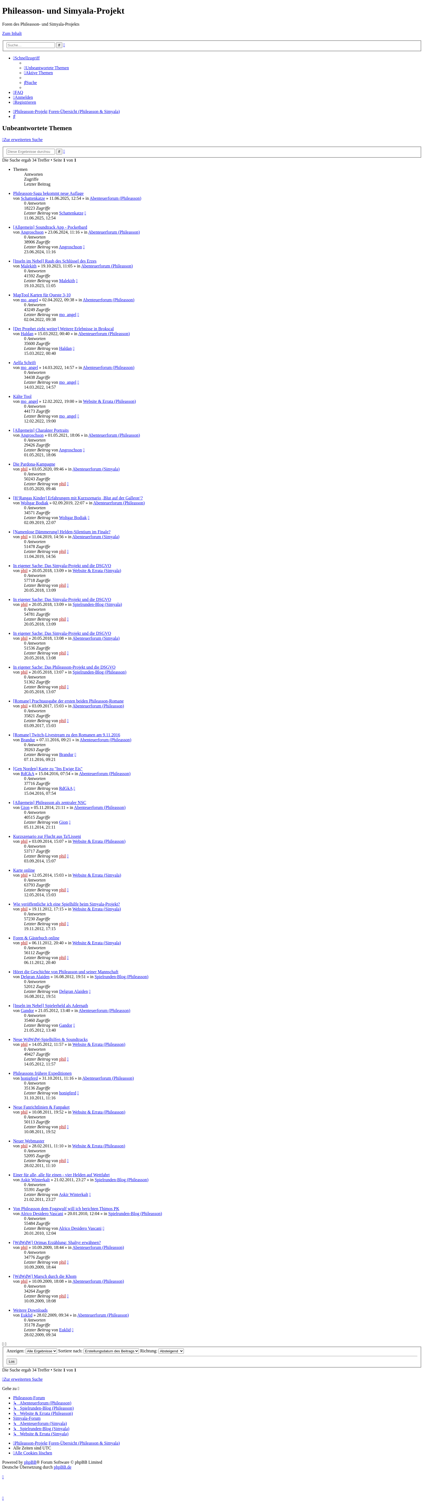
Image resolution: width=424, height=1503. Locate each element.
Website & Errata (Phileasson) (109, 401)
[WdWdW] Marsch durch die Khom (44, 1276)
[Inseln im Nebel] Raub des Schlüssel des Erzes (54, 261)
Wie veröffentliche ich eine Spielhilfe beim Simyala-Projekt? (66, 904)
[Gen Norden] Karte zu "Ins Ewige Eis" (48, 768)
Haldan (27, 333)
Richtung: (162, 1351)
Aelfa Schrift (24, 362)
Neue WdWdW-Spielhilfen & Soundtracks (50, 1039)
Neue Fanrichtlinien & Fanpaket (41, 1107)
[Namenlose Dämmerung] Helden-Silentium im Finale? (61, 531)
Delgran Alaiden (35, 976)
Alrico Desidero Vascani (41, 1213)
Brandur (28, 739)
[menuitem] (46, 68)
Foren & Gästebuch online (36, 938)
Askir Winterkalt (35, 1179)
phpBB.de (62, 1467)
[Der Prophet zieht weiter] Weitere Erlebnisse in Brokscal (63, 328)
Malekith (29, 266)
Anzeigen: (32, 1351)
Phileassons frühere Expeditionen (42, 1073)
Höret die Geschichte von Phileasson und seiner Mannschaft (65, 971)
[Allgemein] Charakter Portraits (41, 430)
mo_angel (29, 299)
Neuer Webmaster (28, 1141)
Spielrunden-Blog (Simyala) (97, 604)
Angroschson (31, 232)
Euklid (27, 1315)
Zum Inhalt (12, 33)
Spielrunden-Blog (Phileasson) (99, 672)
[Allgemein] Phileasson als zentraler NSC (49, 802)
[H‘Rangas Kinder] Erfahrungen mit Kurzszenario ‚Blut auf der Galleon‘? (78, 498)
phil (24, 469)
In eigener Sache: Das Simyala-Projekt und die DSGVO (62, 565)
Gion (25, 807)
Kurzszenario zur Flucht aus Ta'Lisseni (47, 836)
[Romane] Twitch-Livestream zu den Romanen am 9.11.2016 (66, 735)
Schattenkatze (33, 198)
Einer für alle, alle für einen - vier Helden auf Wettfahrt (61, 1174)
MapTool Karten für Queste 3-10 (41, 295)
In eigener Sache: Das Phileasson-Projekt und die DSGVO (64, 667)
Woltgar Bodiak (34, 503)
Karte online (24, 870)
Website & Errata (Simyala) (97, 570)
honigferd (29, 1078)
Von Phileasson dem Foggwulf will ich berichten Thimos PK (66, 1208)
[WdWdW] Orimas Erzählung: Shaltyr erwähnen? (57, 1242)
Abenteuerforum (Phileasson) (115, 198)
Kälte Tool (22, 396)
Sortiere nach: (98, 1351)
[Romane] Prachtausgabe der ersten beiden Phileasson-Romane (68, 701)
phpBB (30, 1462)
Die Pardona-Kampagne (34, 464)
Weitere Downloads (30, 1310)
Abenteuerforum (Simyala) (96, 469)
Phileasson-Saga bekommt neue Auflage (48, 193)
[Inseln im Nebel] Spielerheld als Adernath (50, 1005)
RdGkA (27, 773)
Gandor (27, 1010)
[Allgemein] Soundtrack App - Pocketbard (50, 227)
